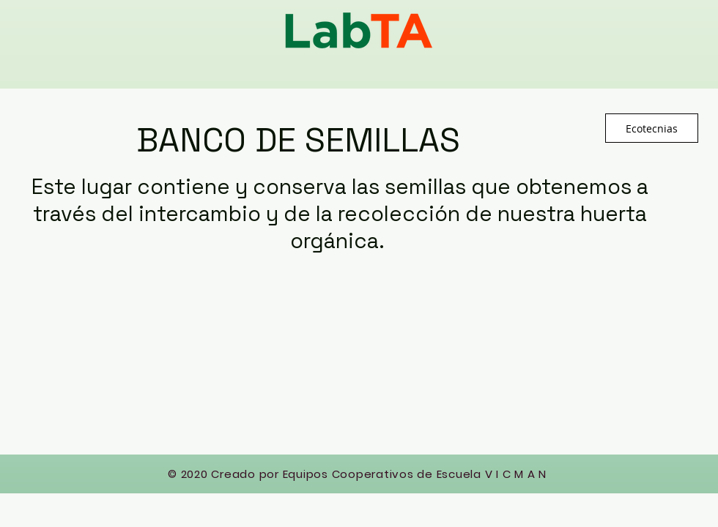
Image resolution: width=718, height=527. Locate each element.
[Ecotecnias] (651, 128)
